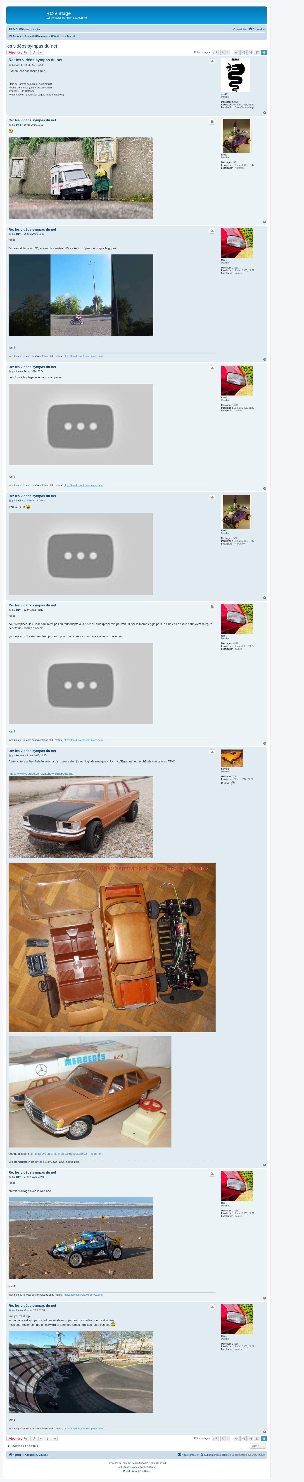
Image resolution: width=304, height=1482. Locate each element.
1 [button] (227, 52)
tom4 (224, 260)
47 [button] (257, 52)
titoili (224, 155)
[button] (215, 52)
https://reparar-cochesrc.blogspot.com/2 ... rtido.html (69, 1153)
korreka (225, 769)
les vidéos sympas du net (31, 46)
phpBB (126, 1463)
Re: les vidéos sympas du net (35, 60)
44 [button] (236, 52)
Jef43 (224, 94)
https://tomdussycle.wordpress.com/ (83, 356)
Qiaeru (152, 1467)
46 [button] (250, 52)
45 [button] (243, 52)
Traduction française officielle (131, 1467)
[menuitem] (13, 29)
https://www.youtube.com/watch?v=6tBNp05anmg (41, 773)
